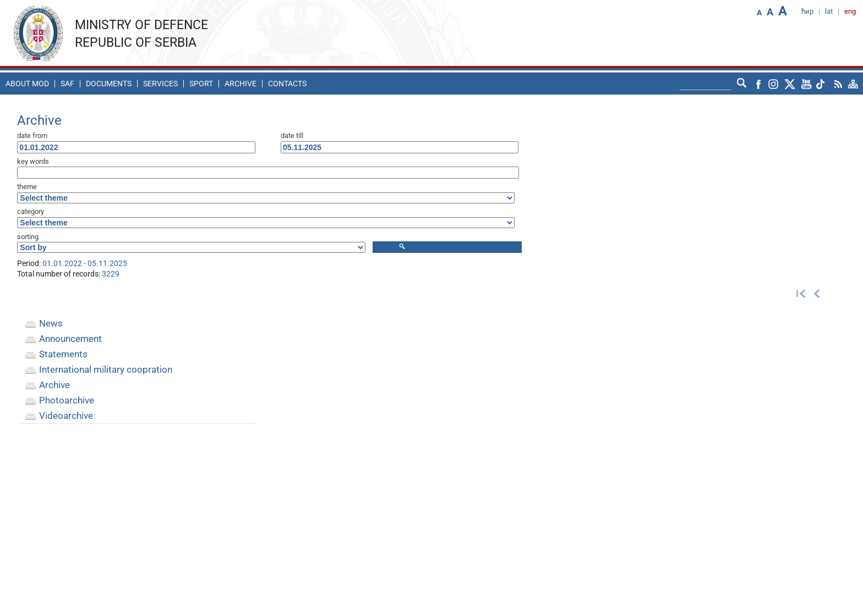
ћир (807, 11)
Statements (63, 354)
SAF (67, 83)
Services (160, 83)
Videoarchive (66, 415)
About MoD (27, 83)
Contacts (287, 83)
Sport (201, 83)
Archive (240, 83)
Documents (109, 83)
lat (829, 11)
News (51, 323)
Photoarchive (66, 400)
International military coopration (105, 369)
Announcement (70, 338)
